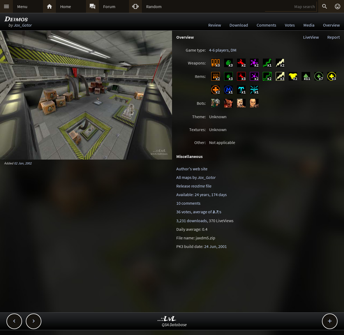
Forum (109, 6)
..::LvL (167, 319)
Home (65, 6)
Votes (290, 25)
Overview (331, 25)
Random (154, 6)
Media (308, 25)
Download (239, 25)
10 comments (188, 203)
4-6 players (219, 50)
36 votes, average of (198, 211)
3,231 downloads (191, 220)
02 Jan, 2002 (23, 163)
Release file (194, 186)
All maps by (196, 177)
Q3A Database (174, 324)
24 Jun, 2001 (215, 246)
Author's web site (191, 168)
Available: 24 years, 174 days (201, 194)
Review (214, 25)
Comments (266, 25)
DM (233, 50)
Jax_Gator (23, 25)
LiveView (311, 37)
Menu (22, 6)
